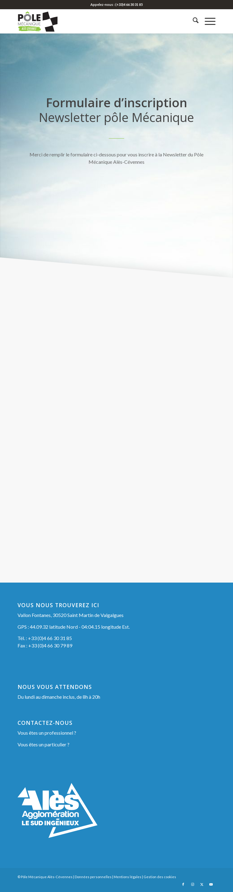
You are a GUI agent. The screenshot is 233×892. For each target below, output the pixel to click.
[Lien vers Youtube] (210, 884)
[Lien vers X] (201, 884)
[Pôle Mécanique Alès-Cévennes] (97, 21)
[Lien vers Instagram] (192, 884)
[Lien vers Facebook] (183, 884)
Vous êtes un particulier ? (43, 744)
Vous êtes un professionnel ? (47, 733)
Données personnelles (93, 877)
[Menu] (207, 21)
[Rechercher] (193, 21)
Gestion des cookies (160, 877)
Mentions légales (127, 877)
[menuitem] (193, 21)
